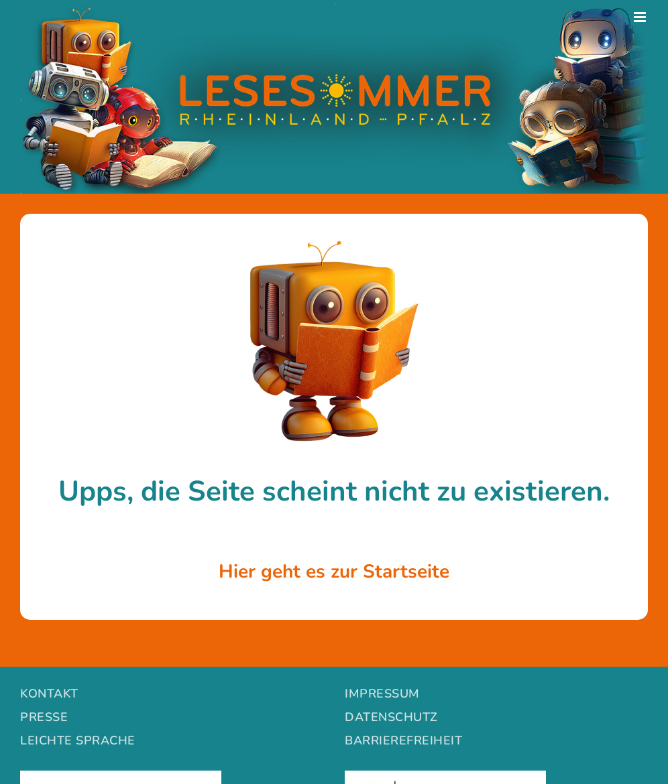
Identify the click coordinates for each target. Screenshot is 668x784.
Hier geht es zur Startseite (334, 571)
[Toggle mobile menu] (641, 17)
